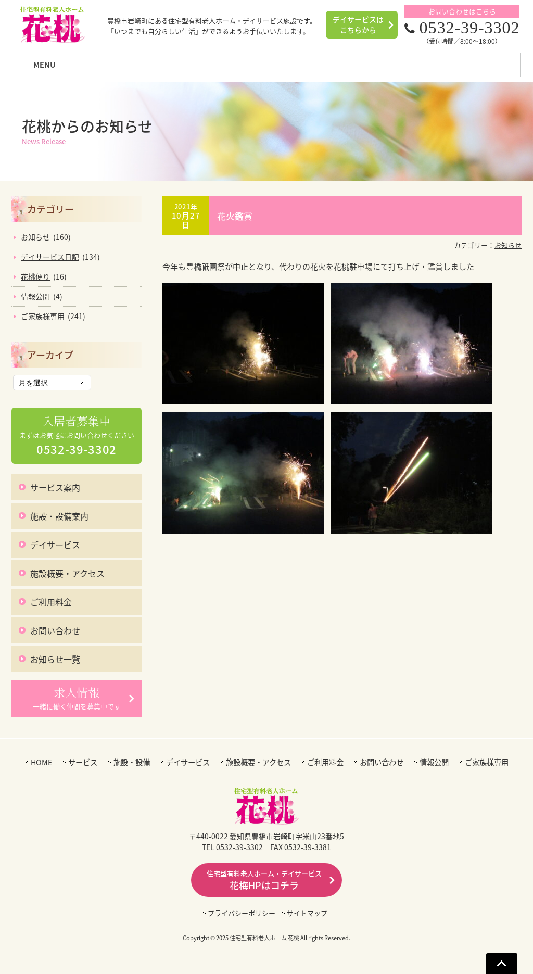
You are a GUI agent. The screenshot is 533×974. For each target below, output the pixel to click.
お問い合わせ (55, 630)
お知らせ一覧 (55, 659)
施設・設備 (131, 762)
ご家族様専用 (43, 316)
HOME (41, 762)
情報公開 (35, 296)
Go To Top (501, 963)
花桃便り (35, 276)
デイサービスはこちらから (358, 24)
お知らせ (508, 245)
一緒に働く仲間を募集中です (77, 698)
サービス (82, 762)
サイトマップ (307, 913)
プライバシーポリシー (241, 913)
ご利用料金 (51, 602)
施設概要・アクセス (67, 573)
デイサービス (55, 544)
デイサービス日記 (50, 256)
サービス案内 (55, 487)
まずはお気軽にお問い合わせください (76, 436)
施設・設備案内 (59, 516)
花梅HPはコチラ (264, 880)
